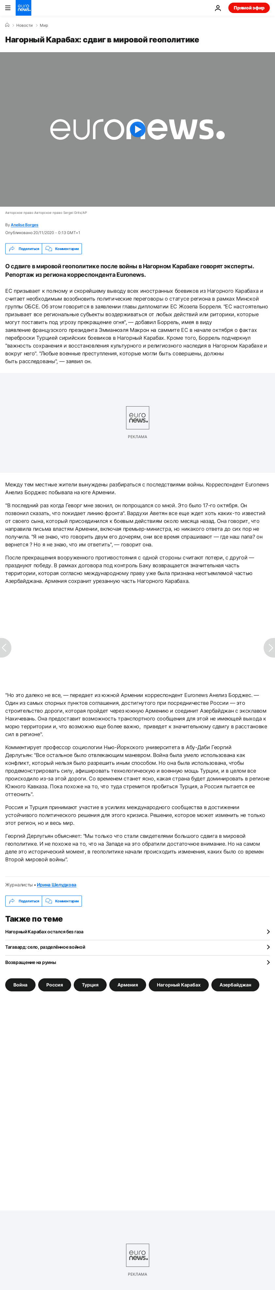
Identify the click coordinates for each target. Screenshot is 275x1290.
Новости (24, 25)
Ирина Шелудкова (56, 884)
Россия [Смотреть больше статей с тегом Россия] (54, 984)
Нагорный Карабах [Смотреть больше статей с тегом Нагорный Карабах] (179, 984)
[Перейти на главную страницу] (23, 8)
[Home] (7, 25)
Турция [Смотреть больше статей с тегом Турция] (90, 984)
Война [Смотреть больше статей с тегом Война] (20, 984)
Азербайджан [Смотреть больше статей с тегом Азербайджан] (235, 984)
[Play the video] (137, 129)
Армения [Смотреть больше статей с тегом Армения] (127, 984)
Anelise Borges (24, 224)
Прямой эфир (249, 7)
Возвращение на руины (30, 962)
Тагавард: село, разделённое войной (45, 947)
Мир (44, 25)
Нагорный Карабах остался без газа (44, 931)
